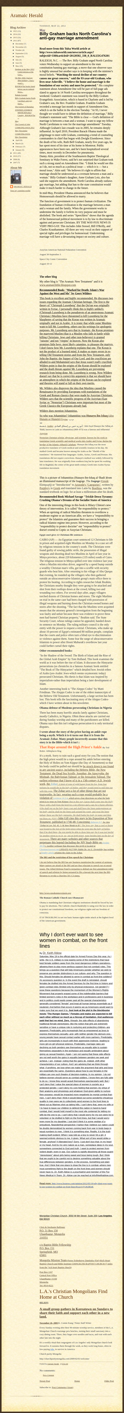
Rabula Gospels (21, 95)
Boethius (97, 488)
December (20, 44)
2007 (15, 162)
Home (77, 1381)
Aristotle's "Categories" (88, 484)
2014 (15, 34)
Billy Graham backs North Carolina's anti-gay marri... (25, 100)
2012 (15, 41)
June (18, 63)
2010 (15, 156)
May (18, 66)
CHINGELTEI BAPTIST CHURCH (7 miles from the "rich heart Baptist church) (76, 1264)
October (19, 50)
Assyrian (43, 433)
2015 (15, 31)
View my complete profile (20, 191)
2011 (15, 153)
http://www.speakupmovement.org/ (55, 893)
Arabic (50, 426)
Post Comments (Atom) (62, 1387)
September (20, 53)
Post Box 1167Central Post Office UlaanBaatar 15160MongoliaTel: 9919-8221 (48, 1279)
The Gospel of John (22, 124)
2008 (15, 159)
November (20, 47)
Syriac (65, 419)
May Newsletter (21, 131)
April (18, 140)
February (19, 147)
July (17, 60)
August (19, 56)
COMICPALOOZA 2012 (24, 128)
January (19, 150)
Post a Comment (48, 1375)
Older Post (109, 1381)
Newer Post (45, 1381)
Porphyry (45, 488)
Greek (105, 481)
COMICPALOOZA (22, 134)
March (18, 143)
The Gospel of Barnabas (24, 107)
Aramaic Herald (26, 15)
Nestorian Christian (48, 437)
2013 (15, 37)
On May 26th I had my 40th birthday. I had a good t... (24, 80)
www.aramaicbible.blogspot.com (58, 284)
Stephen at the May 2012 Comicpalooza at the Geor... (24, 72)
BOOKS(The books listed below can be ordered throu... (25, 89)
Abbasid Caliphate (67, 444)
